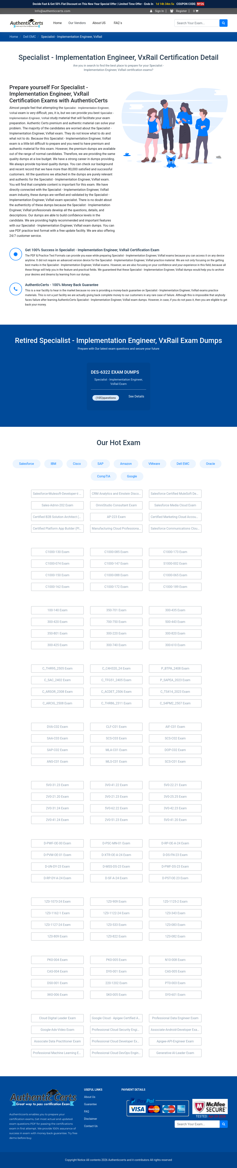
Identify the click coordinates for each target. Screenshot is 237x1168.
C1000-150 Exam (57, 575)
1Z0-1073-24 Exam (57, 901)
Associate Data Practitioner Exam (57, 1041)
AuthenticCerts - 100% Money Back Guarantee (61, 285)
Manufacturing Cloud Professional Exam (117, 528)
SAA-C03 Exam (57, 738)
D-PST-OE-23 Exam (175, 878)
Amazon (126, 464)
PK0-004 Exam (57, 960)
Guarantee (90, 1104)
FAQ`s (118, 23)
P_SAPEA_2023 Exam (175, 680)
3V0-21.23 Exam (116, 796)
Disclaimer (90, 1118)
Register (178, 11)
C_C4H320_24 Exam (116, 668)
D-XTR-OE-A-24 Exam (116, 855)
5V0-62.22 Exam (116, 808)
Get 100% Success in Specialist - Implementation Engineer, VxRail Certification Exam (92, 250)
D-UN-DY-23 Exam (57, 866)
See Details (136, 396)
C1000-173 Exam (175, 552)
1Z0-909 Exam (116, 901)
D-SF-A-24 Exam (116, 878)
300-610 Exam (175, 645)
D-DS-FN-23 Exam (175, 855)
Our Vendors (77, 23)
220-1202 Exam (116, 983)
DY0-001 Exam (116, 971)
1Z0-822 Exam (116, 936)
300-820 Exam (175, 633)
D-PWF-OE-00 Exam (57, 843)
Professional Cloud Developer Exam (117, 1041)
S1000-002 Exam (175, 563)
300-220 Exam (116, 633)
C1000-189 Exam (175, 587)
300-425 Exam (57, 645)
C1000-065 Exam (175, 575)
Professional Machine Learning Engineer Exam (58, 1053)
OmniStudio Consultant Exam (116, 505)
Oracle (210, 464)
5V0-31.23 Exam (57, 785)
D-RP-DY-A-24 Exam (57, 878)
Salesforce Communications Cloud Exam (176, 528)
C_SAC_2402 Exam (57, 680)
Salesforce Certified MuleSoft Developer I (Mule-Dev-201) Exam (176, 494)
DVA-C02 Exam (57, 727)
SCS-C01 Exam (175, 761)
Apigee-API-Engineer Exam (175, 1041)
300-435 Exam (175, 610)
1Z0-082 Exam (175, 936)
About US (98, 23)
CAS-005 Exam (175, 971)
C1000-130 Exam (57, 552)
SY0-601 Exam (175, 995)
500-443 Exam (175, 622)
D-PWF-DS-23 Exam (175, 866)
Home (57, 23)
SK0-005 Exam (116, 995)
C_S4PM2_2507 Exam (175, 703)
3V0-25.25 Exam (175, 796)
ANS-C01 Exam (57, 761)
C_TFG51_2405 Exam (116, 680)
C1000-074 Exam (57, 563)
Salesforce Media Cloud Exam (175, 505)
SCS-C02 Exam (175, 738)
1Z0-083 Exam (175, 925)
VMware (154, 464)
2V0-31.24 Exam (57, 808)
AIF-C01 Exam (175, 727)
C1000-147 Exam (116, 563)
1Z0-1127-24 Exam (57, 925)
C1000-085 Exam (116, 552)
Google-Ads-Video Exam (57, 1030)
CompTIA (103, 476)
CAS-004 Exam (57, 971)
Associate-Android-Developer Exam (175, 1030)
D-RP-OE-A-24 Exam (175, 843)
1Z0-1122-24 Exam (116, 913)
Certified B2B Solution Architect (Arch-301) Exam (58, 517)
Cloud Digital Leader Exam (57, 1018)
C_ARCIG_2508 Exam (57, 703)
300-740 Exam (116, 645)
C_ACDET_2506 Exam (116, 692)
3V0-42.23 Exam (175, 808)
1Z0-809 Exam (57, 936)
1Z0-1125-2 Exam (175, 901)
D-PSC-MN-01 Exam (116, 843)
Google (132, 476)
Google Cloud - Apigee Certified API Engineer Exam (117, 1018)
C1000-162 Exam (57, 587)
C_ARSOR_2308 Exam (57, 692)
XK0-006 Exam (57, 995)
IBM (53, 464)
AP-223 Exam (116, 517)
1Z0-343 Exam (175, 913)
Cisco (77, 464)
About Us (89, 1097)
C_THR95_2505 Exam (57, 668)
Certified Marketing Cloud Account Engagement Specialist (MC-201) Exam (176, 517)
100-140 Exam (57, 610)
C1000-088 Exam (116, 575)
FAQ (86, 1111)
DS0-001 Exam (57, 983)
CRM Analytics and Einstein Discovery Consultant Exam (117, 494)
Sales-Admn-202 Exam (57, 505)
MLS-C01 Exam (116, 761)
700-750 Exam (116, 622)
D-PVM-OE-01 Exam (57, 855)
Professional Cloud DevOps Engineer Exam (117, 1053)
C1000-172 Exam (116, 587)
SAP (100, 464)
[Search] (196, 23)
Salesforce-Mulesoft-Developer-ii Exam (58, 494)
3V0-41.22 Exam (116, 785)
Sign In (157, 11)
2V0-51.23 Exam (116, 820)
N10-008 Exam (175, 960)
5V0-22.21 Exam (175, 785)
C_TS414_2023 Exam (175, 692)
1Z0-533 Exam (116, 925)
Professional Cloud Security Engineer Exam (117, 1030)
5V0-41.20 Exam (175, 820)
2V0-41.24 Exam (57, 820)
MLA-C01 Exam (116, 750)
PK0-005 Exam (116, 960)
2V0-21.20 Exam (57, 796)
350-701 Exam (116, 610)
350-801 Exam (57, 633)
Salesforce (26, 464)
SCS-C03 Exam (116, 738)
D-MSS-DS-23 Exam (116, 866)
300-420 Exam (57, 622)
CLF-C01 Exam (116, 727)
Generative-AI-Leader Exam (175, 1053)
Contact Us (91, 1126)
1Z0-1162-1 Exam (57, 913)
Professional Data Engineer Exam (175, 1018)
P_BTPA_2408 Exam (175, 668)
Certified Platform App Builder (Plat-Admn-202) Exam (58, 528)
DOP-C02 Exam (175, 750)
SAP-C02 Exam (57, 750)
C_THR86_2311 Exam (116, 703)
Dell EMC (29, 37)
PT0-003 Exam (175, 983)
